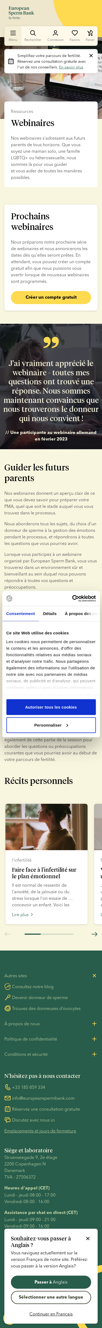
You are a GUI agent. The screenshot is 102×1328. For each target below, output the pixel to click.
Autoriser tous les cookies (51, 707)
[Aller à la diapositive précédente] (7, 936)
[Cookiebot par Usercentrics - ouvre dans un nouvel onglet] (73, 598)
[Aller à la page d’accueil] (21, 13)
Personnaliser (51, 725)
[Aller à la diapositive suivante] (94, 936)
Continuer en (51, 1314)
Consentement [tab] (20, 613)
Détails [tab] (50, 613)
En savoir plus (71, 67)
